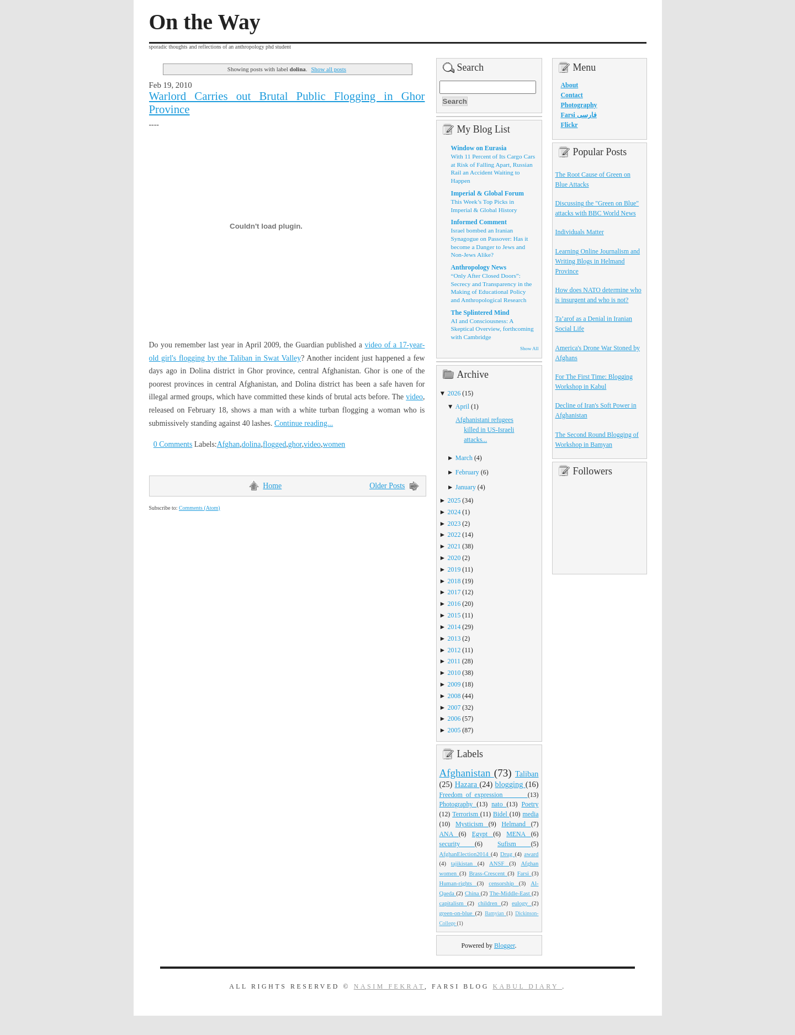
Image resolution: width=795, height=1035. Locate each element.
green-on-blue (457, 913)
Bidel (501, 814)
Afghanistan (466, 773)
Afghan (228, 444)
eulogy (522, 903)
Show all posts (328, 69)
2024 (454, 512)
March (464, 458)
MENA (518, 834)
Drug (507, 854)
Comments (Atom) (199, 508)
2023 (454, 523)
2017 (454, 592)
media (530, 814)
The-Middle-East (511, 893)
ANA (449, 834)
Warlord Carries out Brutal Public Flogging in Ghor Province (287, 102)
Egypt (483, 834)
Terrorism (466, 814)
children (489, 903)
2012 (454, 650)
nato (498, 804)
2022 (454, 534)
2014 (454, 627)
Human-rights (458, 883)
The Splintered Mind (480, 312)
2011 (454, 661)
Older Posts (387, 486)
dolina (251, 444)
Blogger (504, 945)
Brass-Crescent (488, 873)
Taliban (527, 773)
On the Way (205, 22)
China (473, 893)
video (414, 397)
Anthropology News (479, 267)
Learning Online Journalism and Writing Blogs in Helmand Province (597, 261)
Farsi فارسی (579, 115)
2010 (454, 673)
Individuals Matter (579, 232)
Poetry (529, 804)
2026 (454, 393)
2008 (454, 696)
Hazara (467, 784)
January (465, 487)
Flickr (569, 125)
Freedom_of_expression (483, 795)
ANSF (499, 863)
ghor (295, 444)
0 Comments (173, 444)
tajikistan (464, 863)
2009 (454, 684)
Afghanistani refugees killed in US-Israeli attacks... (484, 429)
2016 (454, 604)
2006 (454, 718)
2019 (454, 569)
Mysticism (472, 824)
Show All (529, 348)
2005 (454, 730)
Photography (458, 804)
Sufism (514, 844)
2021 (454, 546)
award (531, 854)
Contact (572, 95)
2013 (454, 638)
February (467, 472)
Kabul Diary (527, 986)
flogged (274, 444)
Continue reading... (303, 423)
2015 (454, 615)
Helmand (516, 824)
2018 (454, 581)
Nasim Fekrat (389, 986)
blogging (510, 784)
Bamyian (495, 913)
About (570, 85)
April (462, 406)
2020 (454, 558)
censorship (504, 883)
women (333, 444)
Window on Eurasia (479, 148)
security (457, 844)
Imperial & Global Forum (487, 193)
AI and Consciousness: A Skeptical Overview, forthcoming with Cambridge (492, 329)
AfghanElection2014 (465, 854)
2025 (454, 500)
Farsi (524, 873)
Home (272, 486)
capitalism (453, 903)
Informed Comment (479, 222)
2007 (454, 707)
